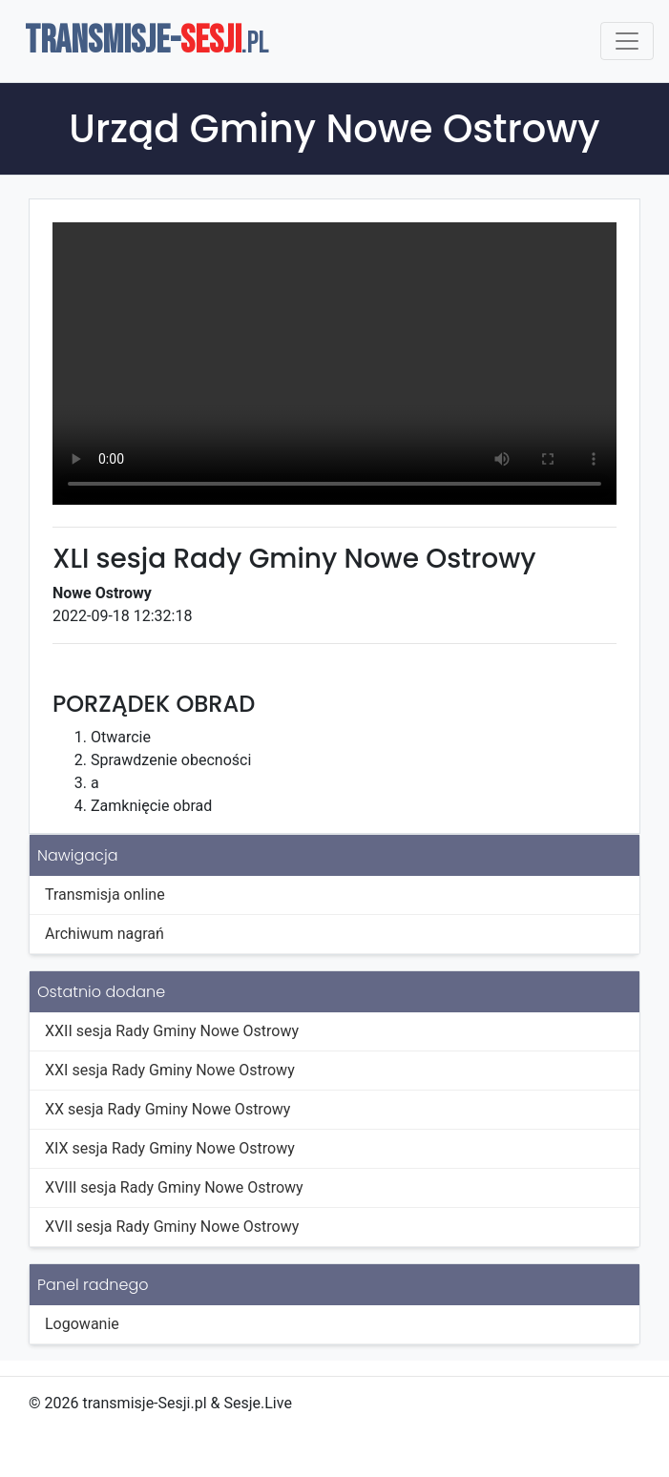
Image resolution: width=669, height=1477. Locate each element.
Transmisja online (105, 894)
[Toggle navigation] (627, 41)
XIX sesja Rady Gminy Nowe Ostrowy (170, 1148)
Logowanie (82, 1324)
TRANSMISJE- (147, 41)
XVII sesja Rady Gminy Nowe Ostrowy (172, 1226)
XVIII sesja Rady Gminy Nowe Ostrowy (174, 1187)
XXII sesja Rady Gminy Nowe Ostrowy (172, 1031)
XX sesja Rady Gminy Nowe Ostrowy (167, 1109)
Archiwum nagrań (104, 934)
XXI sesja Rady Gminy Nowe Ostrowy (170, 1070)
